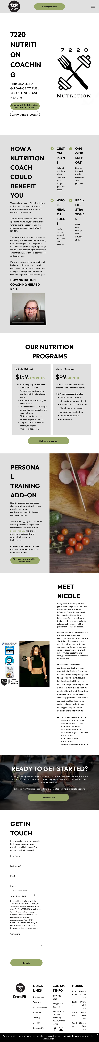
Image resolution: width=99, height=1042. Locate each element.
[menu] (93, 6)
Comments (15, 934)
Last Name (15, 866)
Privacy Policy (21, 912)
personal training (17, 530)
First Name (15, 856)
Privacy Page (48, 1038)
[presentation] (30, 951)
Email (13, 876)
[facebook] (55, 1029)
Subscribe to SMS (18, 896)
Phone (13, 886)
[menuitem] (42, 996)
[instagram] (61, 1029)
